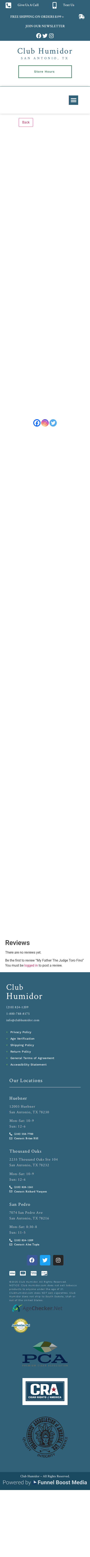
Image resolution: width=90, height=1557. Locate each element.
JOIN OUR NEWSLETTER (45, 26)
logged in (31, 968)
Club (15, 989)
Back (26, 122)
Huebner (18, 1101)
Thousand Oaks (25, 1154)
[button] (73, 100)
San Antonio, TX (45, 58)
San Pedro (20, 1207)
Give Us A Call (28, 5)
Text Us (68, 5)
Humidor (24, 999)
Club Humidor (45, 50)
